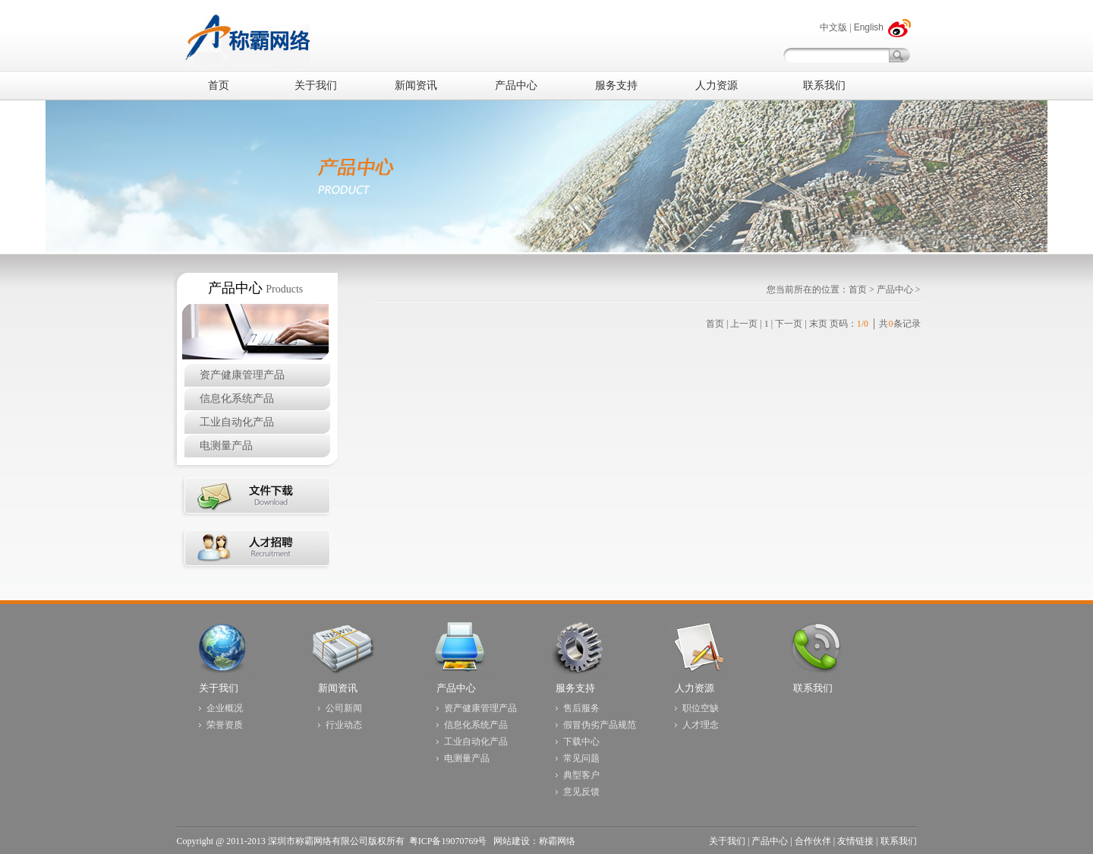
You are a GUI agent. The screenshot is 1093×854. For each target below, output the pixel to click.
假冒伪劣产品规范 (599, 725)
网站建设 (511, 841)
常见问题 (581, 758)
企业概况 (224, 708)
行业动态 (344, 725)
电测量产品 (226, 445)
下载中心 (581, 741)
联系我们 (813, 688)
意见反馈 (581, 791)
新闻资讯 (338, 688)
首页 (858, 289)
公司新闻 (344, 708)
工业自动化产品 (237, 422)
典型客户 (581, 775)
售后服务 (581, 708)
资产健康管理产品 (242, 375)
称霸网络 (557, 841)
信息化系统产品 (237, 398)
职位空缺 (700, 708)
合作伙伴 (813, 841)
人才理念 (700, 725)
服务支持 (575, 688)
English (869, 27)
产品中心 (895, 289)
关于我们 (218, 688)
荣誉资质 (224, 725)
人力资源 (694, 688)
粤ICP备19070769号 (449, 841)
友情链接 (855, 841)
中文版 (833, 27)
